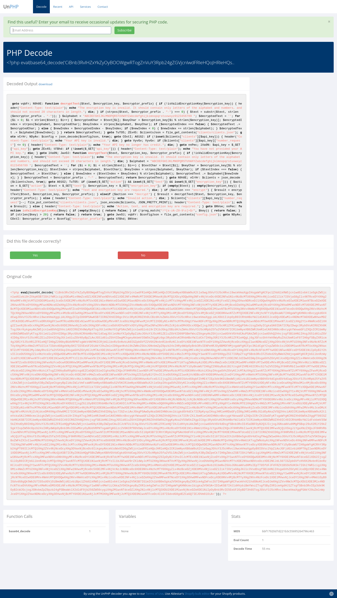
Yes (35, 255)
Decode (41, 7)
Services (85, 7)
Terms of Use (154, 594)
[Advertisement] (293, 108)
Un (11, 7)
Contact (102, 7)
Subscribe (124, 30)
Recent (57, 7)
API (71, 7)
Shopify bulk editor (197, 594)
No (143, 255)
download (45, 84)
